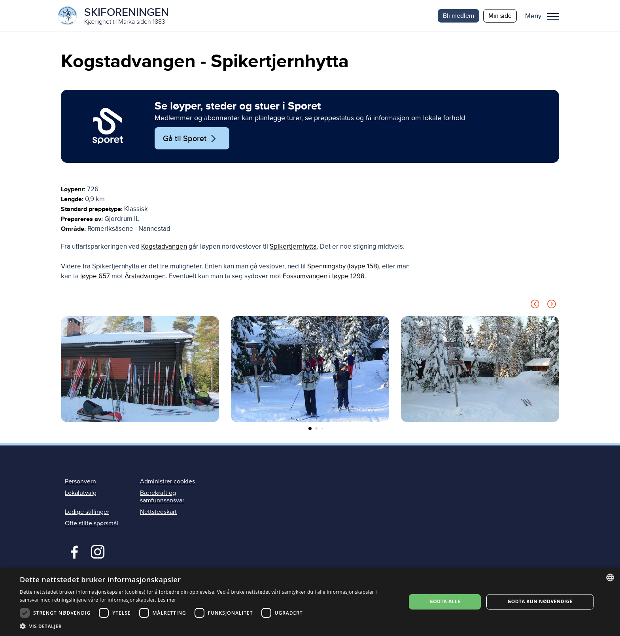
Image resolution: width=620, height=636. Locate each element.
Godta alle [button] (444, 601)
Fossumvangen (305, 276)
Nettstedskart (158, 512)
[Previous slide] (534, 305)
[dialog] (310, 602)
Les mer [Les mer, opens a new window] (167, 599)
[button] (545, 16)
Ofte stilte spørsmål (91, 523)
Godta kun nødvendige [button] (540, 601)
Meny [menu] (553, 16)
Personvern (80, 481)
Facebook (72, 551)
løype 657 (95, 276)
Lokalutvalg (80, 493)
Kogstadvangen (164, 246)
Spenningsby (326, 266)
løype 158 (363, 266)
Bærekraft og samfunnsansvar (162, 496)
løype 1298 (348, 276)
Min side (500, 15)
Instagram (97, 551)
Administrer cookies (167, 481)
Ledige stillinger (87, 512)
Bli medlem (458, 15)
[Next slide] (551, 305)
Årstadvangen (145, 276)
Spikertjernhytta (293, 246)
